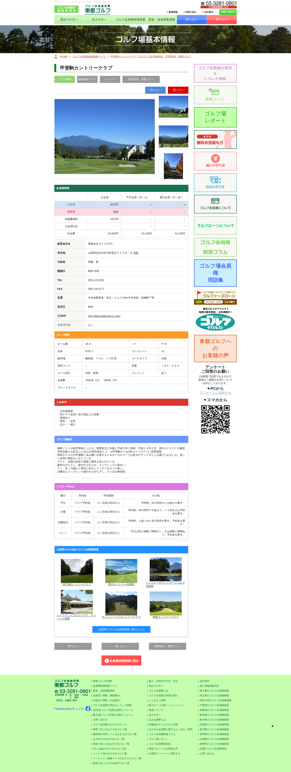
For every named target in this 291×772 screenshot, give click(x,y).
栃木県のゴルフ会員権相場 (214, 719)
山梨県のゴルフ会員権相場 (214, 739)
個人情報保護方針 (209, 685)
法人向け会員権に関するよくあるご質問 (170, 729)
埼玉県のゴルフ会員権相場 (214, 695)
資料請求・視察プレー (141, 79)
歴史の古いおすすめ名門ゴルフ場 (111, 763)
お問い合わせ (228, 12)
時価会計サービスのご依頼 (163, 724)
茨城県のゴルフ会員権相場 (214, 724)
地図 (135, 252)
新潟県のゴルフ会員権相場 (214, 729)
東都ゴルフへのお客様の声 (215, 348)
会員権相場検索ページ (105, 685)
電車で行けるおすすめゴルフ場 (110, 729)
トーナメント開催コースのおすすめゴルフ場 (117, 758)
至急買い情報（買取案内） (107, 695)
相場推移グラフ (87, 79)
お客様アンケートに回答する (164, 753)
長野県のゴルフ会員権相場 (214, 734)
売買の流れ (191, 12)
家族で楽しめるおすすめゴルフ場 (111, 743)
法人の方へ (99, 19)
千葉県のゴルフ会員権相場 (214, 705)
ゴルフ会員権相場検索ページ (89, 56)
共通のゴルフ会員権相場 (213, 748)
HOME (64, 56)
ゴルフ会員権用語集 (160, 743)
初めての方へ (69, 19)
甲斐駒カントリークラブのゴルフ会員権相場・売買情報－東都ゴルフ (151, 56)
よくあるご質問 (157, 700)
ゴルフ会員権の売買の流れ (163, 695)
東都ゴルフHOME (102, 681)
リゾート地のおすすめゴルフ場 (110, 753)
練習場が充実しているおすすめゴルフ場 (114, 734)
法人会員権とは (157, 719)
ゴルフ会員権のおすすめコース (110, 724)
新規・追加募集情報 (161, 19)
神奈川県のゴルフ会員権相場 (215, 700)
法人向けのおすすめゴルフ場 (108, 739)
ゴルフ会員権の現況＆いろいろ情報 (112, 705)
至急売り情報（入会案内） (107, 700)
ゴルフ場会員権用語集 (215, 273)
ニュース (110, 79)
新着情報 (173, 12)
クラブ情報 (64, 79)
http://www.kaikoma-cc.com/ (104, 316)
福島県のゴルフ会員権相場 (214, 710)
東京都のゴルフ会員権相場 (214, 690)
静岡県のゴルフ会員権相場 (214, 743)
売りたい (192, 19)
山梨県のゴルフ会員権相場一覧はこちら (121, 629)
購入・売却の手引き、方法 (163, 681)
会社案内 (208, 12)
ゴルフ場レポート (215, 117)
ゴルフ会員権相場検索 (130, 19)
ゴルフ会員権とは (158, 690)
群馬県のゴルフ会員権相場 (214, 714)
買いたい (222, 19)
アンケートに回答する (215, 393)
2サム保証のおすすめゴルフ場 (109, 748)
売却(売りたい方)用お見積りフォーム (113, 710)
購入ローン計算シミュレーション (167, 705)
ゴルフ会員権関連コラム (162, 734)
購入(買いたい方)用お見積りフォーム (113, 714)
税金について (156, 710)
